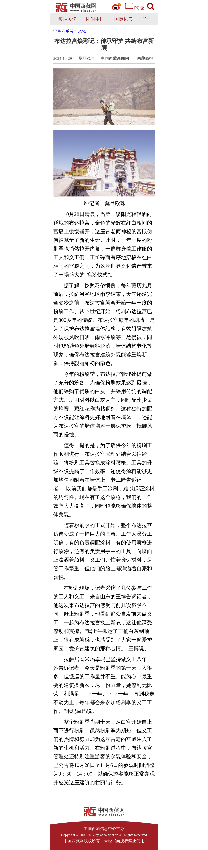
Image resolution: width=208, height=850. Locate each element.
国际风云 (123, 19)
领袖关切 (67, 19)
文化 (82, 31)
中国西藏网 (63, 31)
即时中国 (95, 19)
